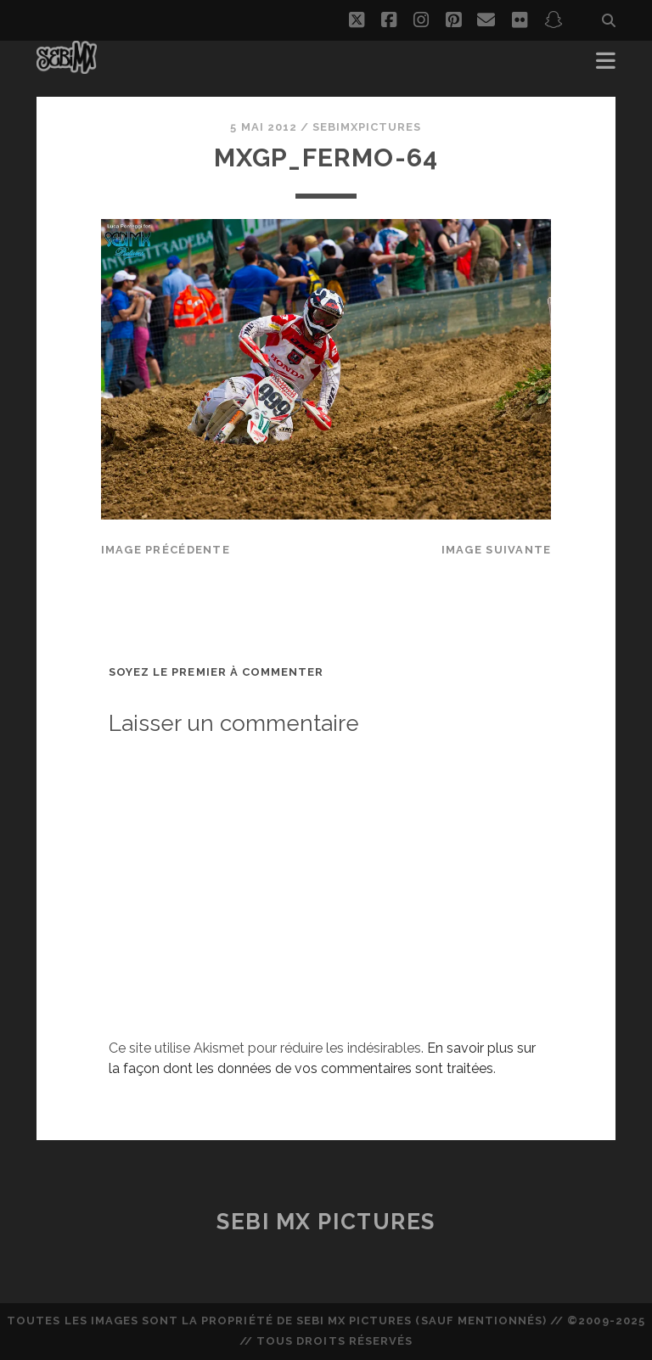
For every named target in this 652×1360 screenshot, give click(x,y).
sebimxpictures (367, 127)
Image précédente (165, 549)
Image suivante (496, 549)
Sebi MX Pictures (326, 1221)
